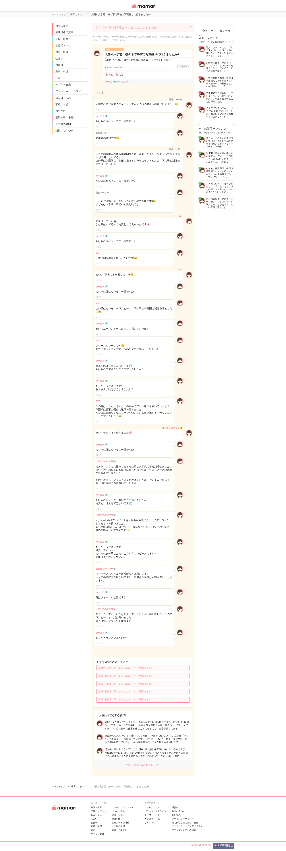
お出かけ (60, 110)
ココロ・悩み (63, 97)
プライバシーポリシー (183, 818)
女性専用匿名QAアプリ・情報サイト (144, 8)
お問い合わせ (178, 811)
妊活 (58, 78)
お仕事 (59, 65)
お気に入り (184, 67)
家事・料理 (61, 71)
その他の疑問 (63, 124)
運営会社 (176, 807)
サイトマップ (151, 822)
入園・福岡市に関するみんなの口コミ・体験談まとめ (124, 699)
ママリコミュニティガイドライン (188, 826)
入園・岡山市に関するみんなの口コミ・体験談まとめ (124, 683)
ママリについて (152, 807)
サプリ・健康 (63, 84)
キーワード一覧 (152, 815)
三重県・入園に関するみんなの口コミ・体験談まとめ (124, 667)
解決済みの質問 (64, 32)
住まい (59, 58)
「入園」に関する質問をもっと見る (143, 764)
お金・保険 (61, 51)
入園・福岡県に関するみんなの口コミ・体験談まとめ (124, 691)
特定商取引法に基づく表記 (185, 822)
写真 (111, 75)
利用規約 (176, 815)
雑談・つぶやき (64, 130)
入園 (121, 75)
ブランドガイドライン (155, 811)
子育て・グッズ (64, 45)
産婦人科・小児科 (65, 117)
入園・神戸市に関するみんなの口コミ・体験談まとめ (124, 675)
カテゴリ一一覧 (152, 818)
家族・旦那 (61, 104)
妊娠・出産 (61, 38)
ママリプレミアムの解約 (184, 830)
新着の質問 (61, 25)
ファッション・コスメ (68, 91)
